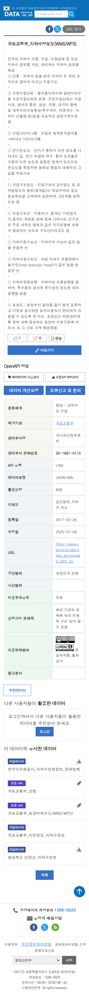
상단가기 (79, 891)
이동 (69, 960)
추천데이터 (17, 690)
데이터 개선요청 (23, 390)
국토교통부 (65, 423)
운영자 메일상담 (44, 918)
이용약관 (11, 944)
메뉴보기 (82, 14)
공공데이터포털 (18, 14)
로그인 (44, 731)
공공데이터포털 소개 (70, 944)
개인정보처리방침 (36, 944)
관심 (57, 338)
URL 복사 (73, 28)
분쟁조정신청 (44, 950)
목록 (44, 874)
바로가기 (44, 350)
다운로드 (79, 761)
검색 (71, 14)
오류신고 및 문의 (65, 390)
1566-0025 (65, 910)
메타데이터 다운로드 (23, 377)
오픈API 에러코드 (65, 377)
